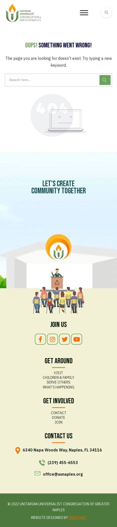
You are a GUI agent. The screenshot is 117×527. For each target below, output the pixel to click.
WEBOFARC (77, 517)
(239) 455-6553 (63, 462)
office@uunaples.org (63, 474)
